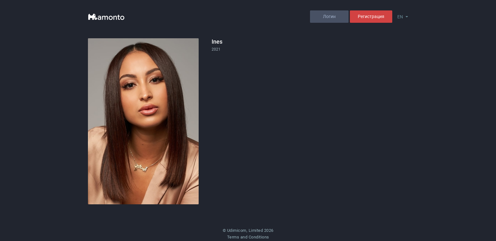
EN (400, 17)
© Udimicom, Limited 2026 (248, 230)
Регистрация (371, 16)
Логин (329, 16)
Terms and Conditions (248, 237)
